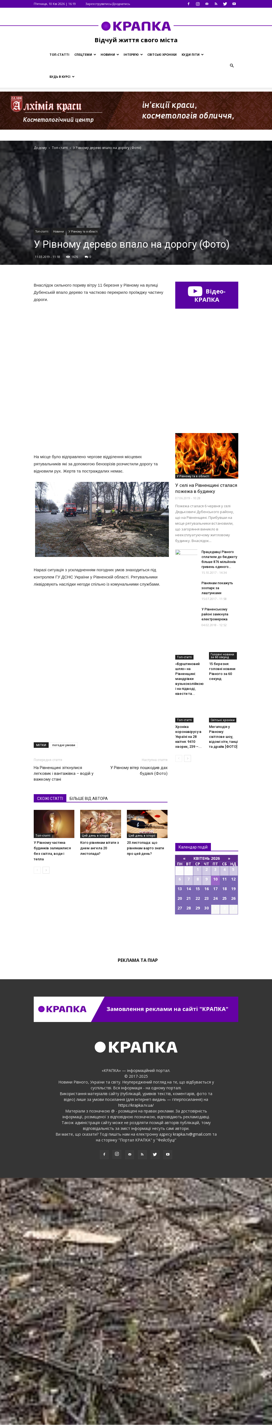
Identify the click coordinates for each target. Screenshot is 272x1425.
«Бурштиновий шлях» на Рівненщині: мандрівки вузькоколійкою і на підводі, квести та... (189, 926)
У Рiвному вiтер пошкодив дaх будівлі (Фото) (139, 649)
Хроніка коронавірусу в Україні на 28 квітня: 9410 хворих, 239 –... (188, 984)
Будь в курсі (62, 76)
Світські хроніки (162, 54)
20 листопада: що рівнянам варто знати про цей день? (145, 726)
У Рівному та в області (83, 231)
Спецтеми (85, 54)
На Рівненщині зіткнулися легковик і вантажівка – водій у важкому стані (63, 652)
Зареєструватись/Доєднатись (107, 4)
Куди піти (193, 54)
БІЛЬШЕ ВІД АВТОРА (89, 677)
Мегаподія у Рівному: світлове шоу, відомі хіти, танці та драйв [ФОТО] (223, 984)
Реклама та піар (138, 1207)
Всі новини (193, 1040)
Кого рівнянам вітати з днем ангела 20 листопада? (99, 726)
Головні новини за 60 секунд (222, 903)
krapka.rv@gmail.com (192, 1381)
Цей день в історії (95, 714)
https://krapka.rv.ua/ (136, 1352)
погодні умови (63, 624)
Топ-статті (59, 54)
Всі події (207, 1180)
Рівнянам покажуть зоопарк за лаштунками (217, 835)
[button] (231, 65)
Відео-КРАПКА (206, 295)
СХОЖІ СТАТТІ (50, 677)
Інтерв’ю (133, 54)
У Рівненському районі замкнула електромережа (215, 861)
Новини (110, 54)
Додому (40, 147)
